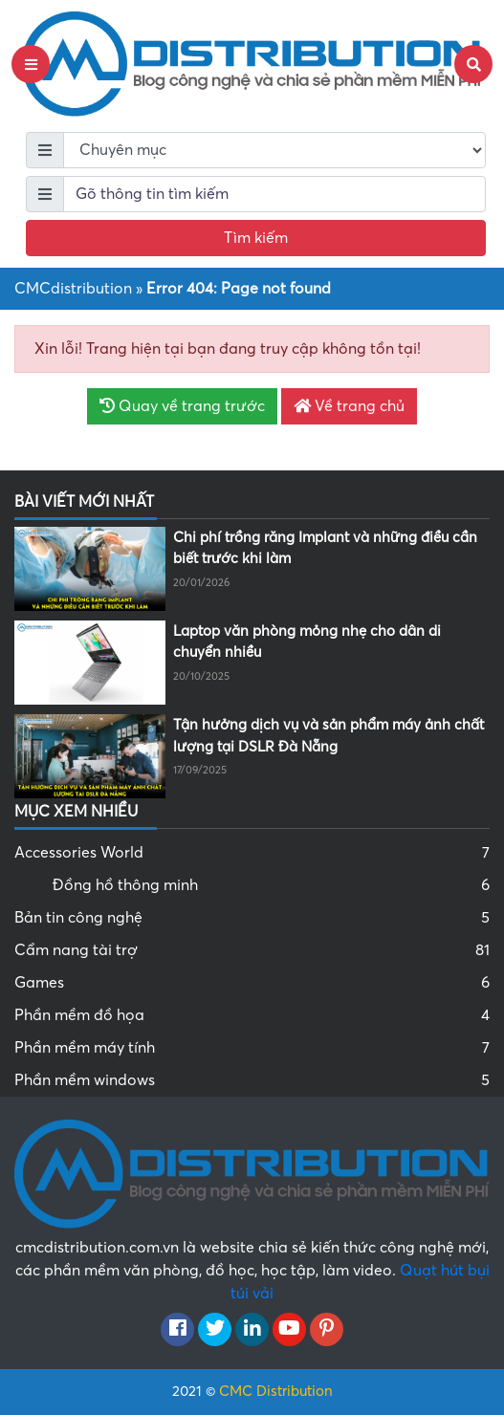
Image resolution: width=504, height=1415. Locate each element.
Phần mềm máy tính (252, 1047)
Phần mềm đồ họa (252, 1015)
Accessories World (252, 852)
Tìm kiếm (256, 238)
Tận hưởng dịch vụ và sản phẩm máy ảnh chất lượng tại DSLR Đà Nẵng (328, 735)
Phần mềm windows (252, 1080)
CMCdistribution (73, 288)
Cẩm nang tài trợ (252, 950)
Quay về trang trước (182, 406)
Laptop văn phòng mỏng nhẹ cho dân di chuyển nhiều (307, 642)
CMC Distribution (276, 1391)
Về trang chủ (349, 406)
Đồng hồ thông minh (271, 885)
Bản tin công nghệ (252, 917)
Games (252, 982)
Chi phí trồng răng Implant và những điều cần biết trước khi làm (325, 548)
